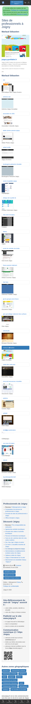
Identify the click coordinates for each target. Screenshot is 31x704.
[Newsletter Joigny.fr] (25, 2)
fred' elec (5, 282)
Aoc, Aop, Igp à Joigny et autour (14, 542)
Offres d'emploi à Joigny (12, 518)
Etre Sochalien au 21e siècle (18, 689)
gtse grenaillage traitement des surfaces (14, 314)
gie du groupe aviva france (11, 299)
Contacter (18, 565)
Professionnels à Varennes (10, 686)
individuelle (6, 331)
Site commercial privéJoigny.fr (16, 2)
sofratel (5, 413)
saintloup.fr (6, 689)
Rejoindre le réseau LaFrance (12, 578)
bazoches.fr (6, 670)
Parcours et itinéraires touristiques (15, 536)
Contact (27, 701)
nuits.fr (21, 683)
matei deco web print (9, 364)
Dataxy (19, 582)
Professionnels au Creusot (9, 680)
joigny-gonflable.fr (9, 59)
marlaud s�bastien (8, 347)
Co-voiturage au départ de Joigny (15, 548)
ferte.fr (4, 677)
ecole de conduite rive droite (11, 248)
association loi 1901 (9, 113)
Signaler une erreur (9, 575)
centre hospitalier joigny (10, 181)
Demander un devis (10, 571)
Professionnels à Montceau (10, 683)
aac (4, 80)
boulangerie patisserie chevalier (12, 164)
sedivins (5, 398)
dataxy (5, 231)
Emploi (15, 701)
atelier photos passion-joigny (11, 130)
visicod (5, 460)
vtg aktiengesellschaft (9, 477)
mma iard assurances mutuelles (12, 381)
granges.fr (11, 677)
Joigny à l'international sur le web (15, 557)
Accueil (3, 701)
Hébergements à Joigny (19, 507)
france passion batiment (10, 265)
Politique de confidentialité (19, 10)
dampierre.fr (22, 673)
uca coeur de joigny (8, 443)
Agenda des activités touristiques (15, 529)
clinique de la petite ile (9, 198)
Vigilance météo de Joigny (13, 555)
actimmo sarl (6, 97)
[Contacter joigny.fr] (28, 2)
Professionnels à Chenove (18, 670)
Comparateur (9, 701)
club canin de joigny (9, 214)
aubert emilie (7, 147)
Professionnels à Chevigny (10, 673)
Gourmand (22, 701)
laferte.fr (19, 677)
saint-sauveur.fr (23, 686)
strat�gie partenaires (9, 430)
